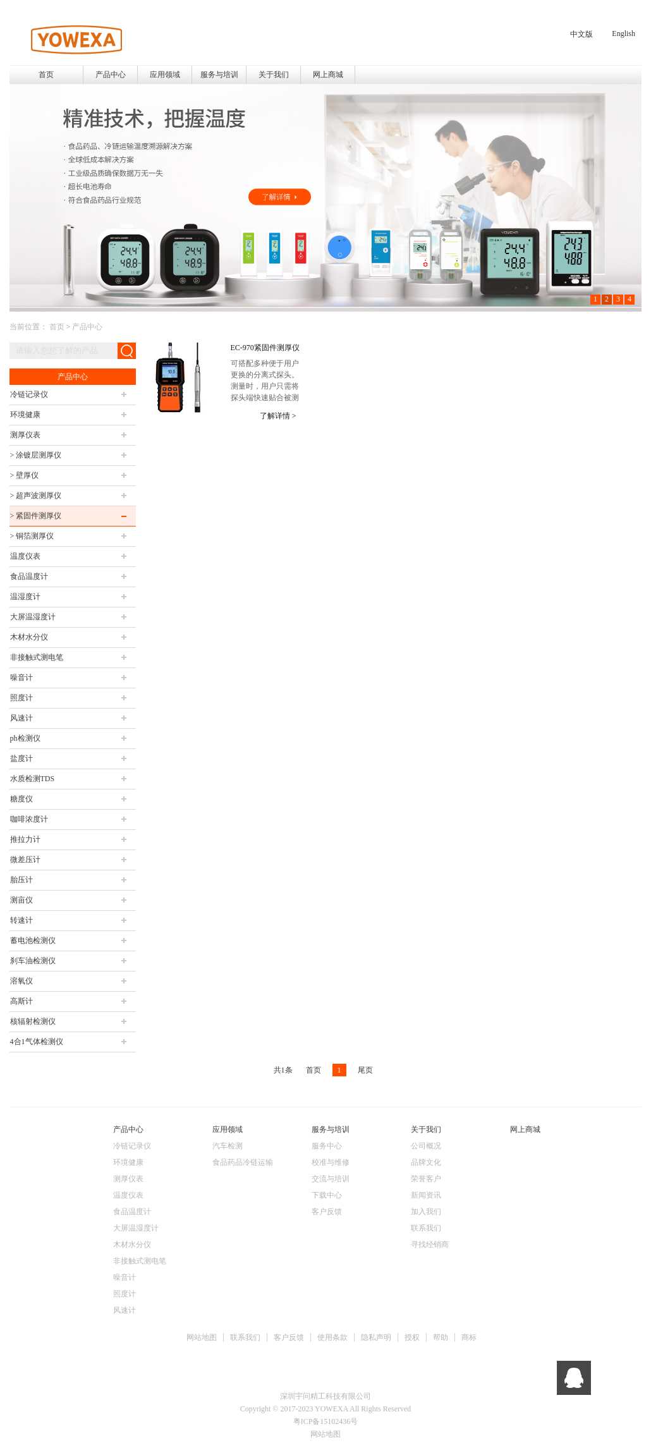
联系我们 (245, 1337)
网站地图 (201, 1337)
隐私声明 (376, 1337)
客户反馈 (289, 1337)
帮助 (440, 1337)
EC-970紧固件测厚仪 (265, 347)
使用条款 (332, 1337)
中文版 (581, 34)
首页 (46, 74)
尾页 (365, 1070)
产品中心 (87, 326)
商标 (469, 1337)
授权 (412, 1337)
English (623, 33)
